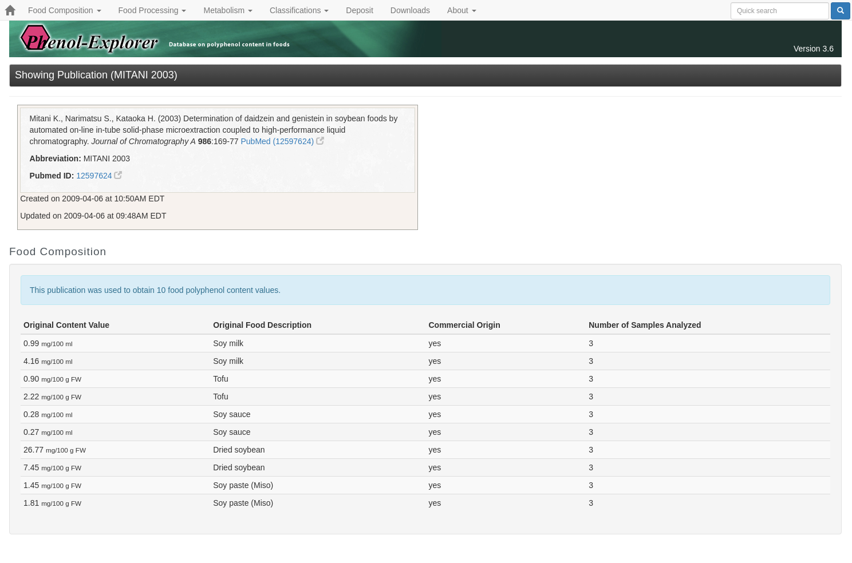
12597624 (99, 175)
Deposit (359, 10)
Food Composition (64, 10)
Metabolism (227, 10)
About (461, 10)
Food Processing (153, 10)
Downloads (410, 10)
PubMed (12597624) (282, 141)
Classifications (299, 10)
